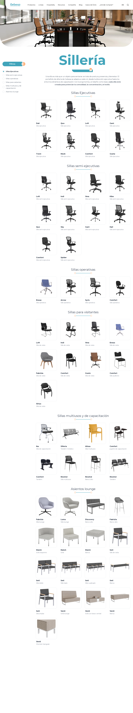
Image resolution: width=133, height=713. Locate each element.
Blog (80, 5)
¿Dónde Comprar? (106, 5)
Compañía (72, 5)
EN (123, 5)
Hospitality (51, 5)
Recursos (61, 5)
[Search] (128, 5)
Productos (31, 5)
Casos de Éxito (90, 5)
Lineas (40, 5)
